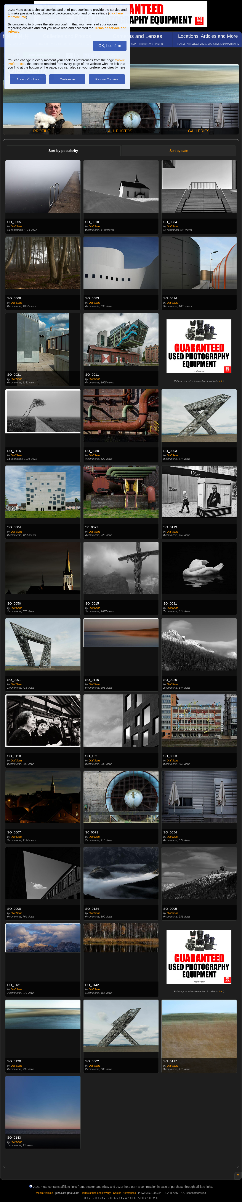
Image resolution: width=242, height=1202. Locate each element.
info (221, 381)
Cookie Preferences (124, 1192)
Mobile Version (44, 1192)
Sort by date (179, 151)
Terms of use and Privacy (96, 1192)
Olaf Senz (16, 226)
